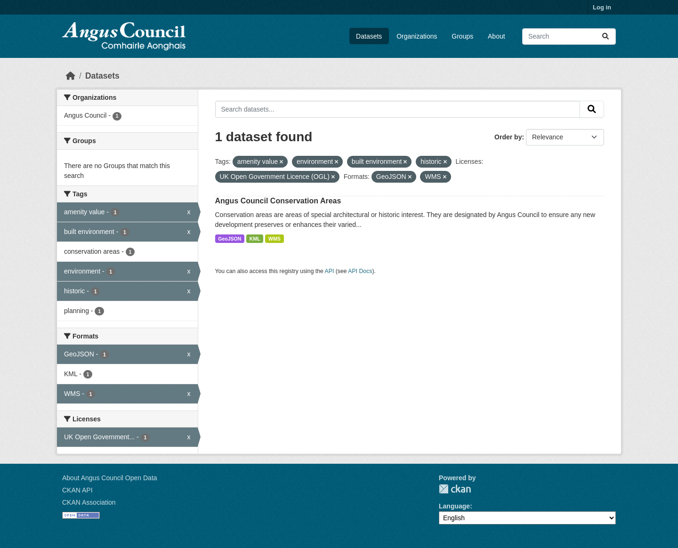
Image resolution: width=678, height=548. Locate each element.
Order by (508, 137)
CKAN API (77, 490)
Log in (602, 7)
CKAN (455, 489)
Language (454, 506)
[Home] (70, 76)
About (496, 36)
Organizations (416, 36)
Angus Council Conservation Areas (278, 201)
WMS (274, 239)
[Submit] (605, 36)
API (329, 271)
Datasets (369, 36)
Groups (462, 36)
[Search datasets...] (569, 36)
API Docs (360, 271)
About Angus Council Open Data (109, 478)
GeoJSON (229, 239)
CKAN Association (89, 502)
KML (255, 239)
